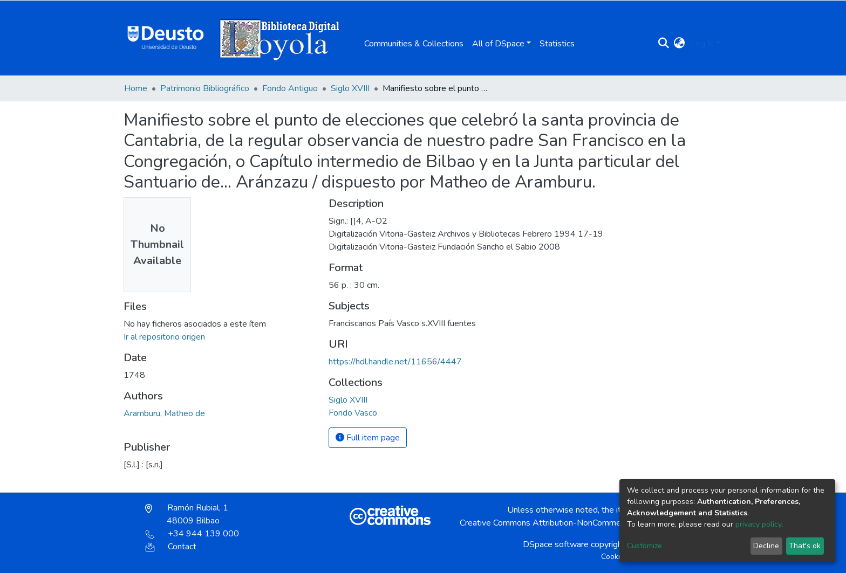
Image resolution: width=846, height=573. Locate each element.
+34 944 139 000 (192, 534)
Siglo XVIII (350, 88)
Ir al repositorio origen (164, 337)
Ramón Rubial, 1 (186, 514)
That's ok (805, 546)
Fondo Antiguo (290, 88)
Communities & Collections (413, 44)
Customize (644, 546)
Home (135, 88)
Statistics (557, 44)
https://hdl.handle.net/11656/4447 (395, 362)
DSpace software (556, 544)
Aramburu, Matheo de (164, 413)
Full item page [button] (368, 438)
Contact (170, 547)
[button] (679, 43)
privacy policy (758, 524)
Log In (702, 44)
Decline (766, 546)
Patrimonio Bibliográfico (204, 88)
